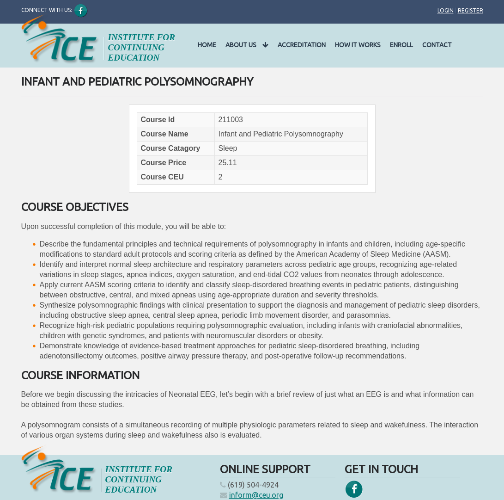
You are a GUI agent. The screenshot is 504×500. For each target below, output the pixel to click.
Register (470, 10)
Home (207, 45)
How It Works (358, 45)
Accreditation (302, 45)
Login (445, 10)
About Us (246, 45)
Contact (437, 45)
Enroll (401, 45)
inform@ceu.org (256, 495)
